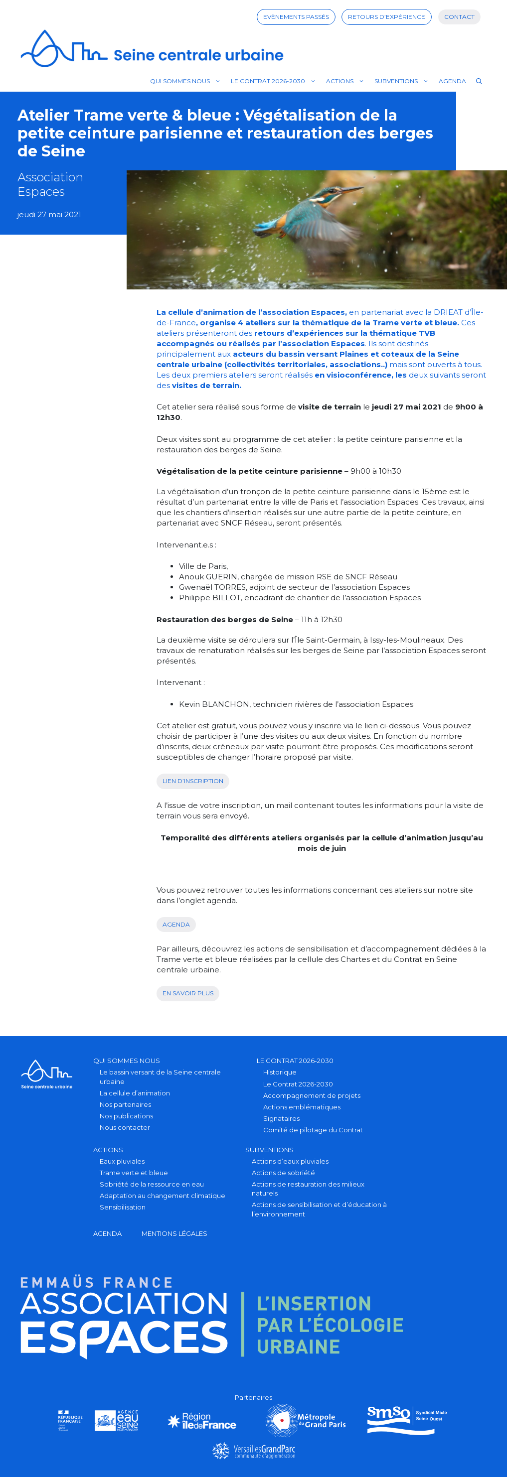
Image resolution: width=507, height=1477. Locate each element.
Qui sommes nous (188, 81)
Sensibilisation (123, 1207)
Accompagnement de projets (311, 1095)
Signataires (281, 1118)
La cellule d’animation (135, 1093)
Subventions (404, 81)
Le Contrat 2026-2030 (276, 81)
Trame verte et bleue (134, 1173)
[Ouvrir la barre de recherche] (479, 81)
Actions (347, 81)
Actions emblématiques (301, 1107)
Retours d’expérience (386, 16)
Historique (280, 1072)
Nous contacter (125, 1127)
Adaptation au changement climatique (162, 1196)
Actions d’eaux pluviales (290, 1161)
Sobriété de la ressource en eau (152, 1184)
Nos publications (126, 1116)
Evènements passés (296, 16)
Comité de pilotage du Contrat (313, 1130)
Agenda (452, 81)
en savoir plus (188, 993)
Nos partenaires (125, 1104)
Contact (459, 16)
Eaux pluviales (122, 1161)
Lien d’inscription (193, 781)
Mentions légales (174, 1233)
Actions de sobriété (283, 1173)
